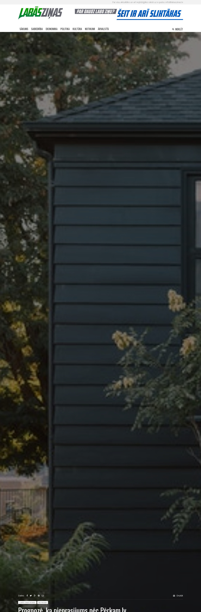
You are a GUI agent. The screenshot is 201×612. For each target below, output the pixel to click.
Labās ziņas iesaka (27, 602)
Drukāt (179, 595)
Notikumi (42, 602)
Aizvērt (194, 34)
